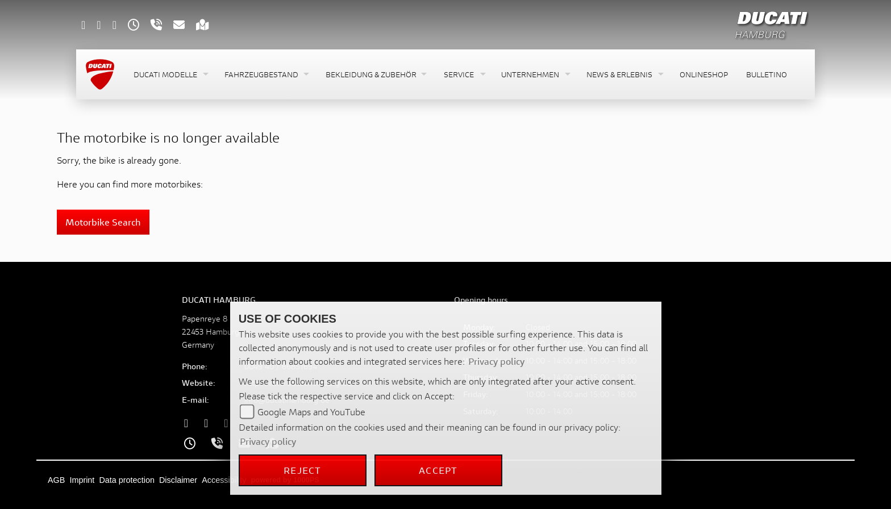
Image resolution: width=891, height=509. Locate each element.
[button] (170, 74)
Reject (302, 470)
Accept (438, 470)
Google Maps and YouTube (311, 412)
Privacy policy (496, 361)
